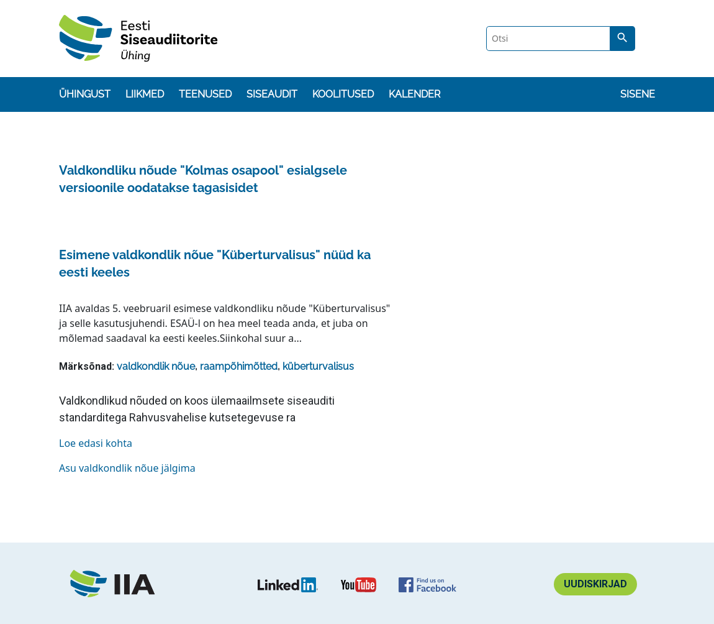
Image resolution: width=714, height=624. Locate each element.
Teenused (205, 94)
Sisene (637, 94)
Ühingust (85, 94)
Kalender (414, 94)
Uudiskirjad (595, 584)
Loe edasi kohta (95, 443)
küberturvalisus (318, 366)
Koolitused (343, 94)
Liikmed (144, 94)
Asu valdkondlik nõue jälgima (127, 468)
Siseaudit (271, 94)
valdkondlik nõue (156, 366)
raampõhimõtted (239, 366)
